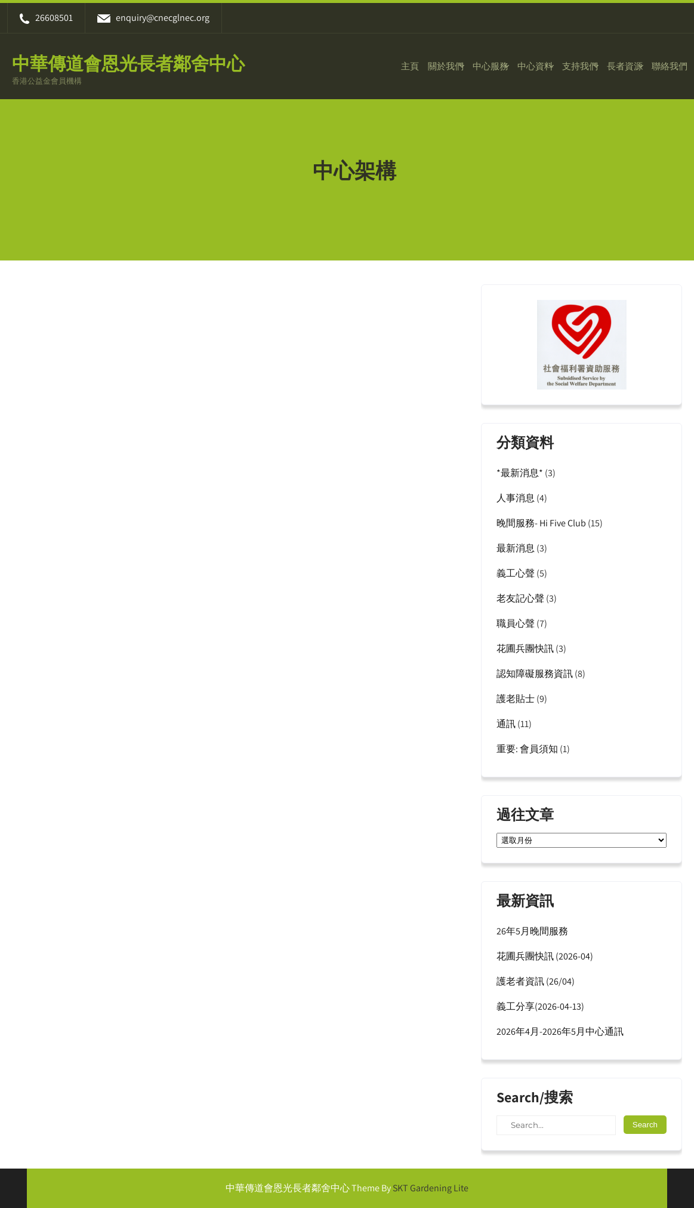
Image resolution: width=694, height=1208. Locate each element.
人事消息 (515, 498)
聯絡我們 (669, 66)
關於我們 (446, 66)
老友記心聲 (520, 598)
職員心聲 (515, 623)
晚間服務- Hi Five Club (541, 523)
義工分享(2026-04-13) (540, 1006)
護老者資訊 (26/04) (535, 981)
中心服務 (490, 66)
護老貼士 (515, 698)
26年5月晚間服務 (532, 931)
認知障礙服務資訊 (534, 673)
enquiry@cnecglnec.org (153, 17)
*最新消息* (519, 473)
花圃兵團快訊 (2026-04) (544, 956)
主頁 (410, 66)
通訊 (506, 724)
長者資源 (625, 66)
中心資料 (535, 66)
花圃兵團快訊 (525, 648)
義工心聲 (515, 573)
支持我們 (580, 66)
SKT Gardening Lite (430, 1188)
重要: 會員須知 (527, 749)
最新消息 (515, 548)
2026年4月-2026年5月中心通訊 (560, 1031)
